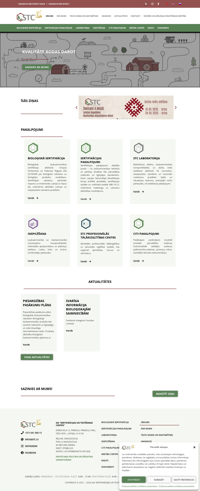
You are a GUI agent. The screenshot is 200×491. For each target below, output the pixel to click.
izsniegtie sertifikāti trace (31, 4)
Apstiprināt (134, 479)
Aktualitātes (121, 16)
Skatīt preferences (184, 479)
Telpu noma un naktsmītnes (84, 16)
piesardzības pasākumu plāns (37, 303)
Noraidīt (159, 479)
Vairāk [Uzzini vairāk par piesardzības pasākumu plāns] (26, 344)
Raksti (151, 27)
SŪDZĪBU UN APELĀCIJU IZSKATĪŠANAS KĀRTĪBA (165, 16)
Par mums (61, 16)
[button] (194, 447)
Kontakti (135, 16)
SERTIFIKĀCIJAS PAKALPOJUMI (58, 27)
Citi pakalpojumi (117, 27)
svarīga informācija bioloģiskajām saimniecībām (78, 307)
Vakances (106, 16)
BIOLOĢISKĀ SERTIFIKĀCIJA (29, 27)
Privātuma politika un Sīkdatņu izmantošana (140, 486)
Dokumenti (163, 27)
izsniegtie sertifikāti (59, 4)
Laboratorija (82, 27)
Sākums (49, 16)
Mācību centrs (136, 27)
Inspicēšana (99, 27)
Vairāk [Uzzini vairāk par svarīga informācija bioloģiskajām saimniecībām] (69, 330)
